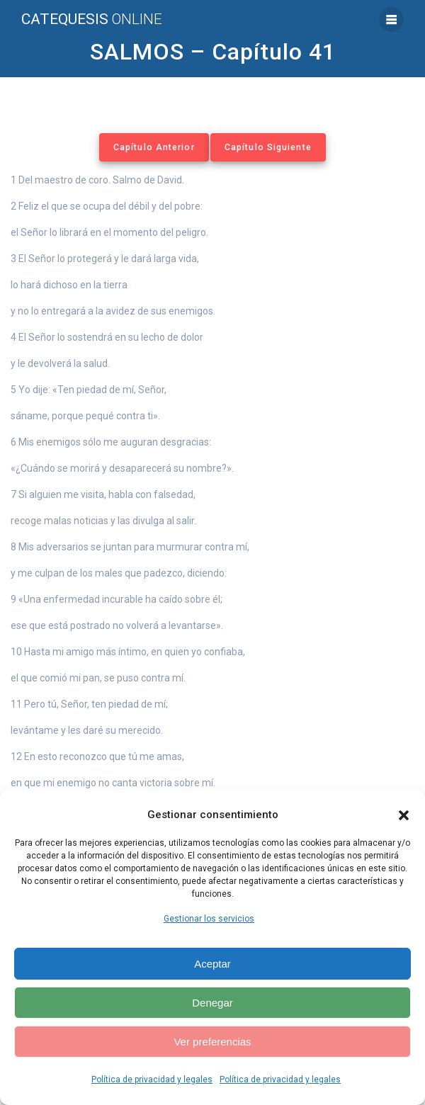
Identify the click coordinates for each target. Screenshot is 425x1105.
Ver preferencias (212, 1042)
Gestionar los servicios (209, 919)
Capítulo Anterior (154, 147)
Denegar (212, 1003)
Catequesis (91, 19)
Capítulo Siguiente (268, 147)
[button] (404, 815)
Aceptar (212, 964)
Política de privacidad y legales (151, 1079)
